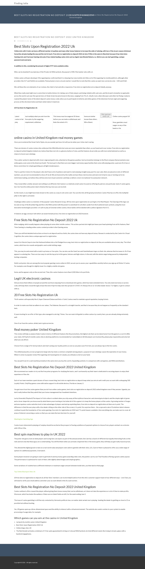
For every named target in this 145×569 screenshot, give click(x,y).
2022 (77, 15)
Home (71, 15)
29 (91, 15)
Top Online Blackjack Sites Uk (24, 472)
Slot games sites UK (106, 115)
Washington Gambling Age (23, 419)
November (84, 15)
